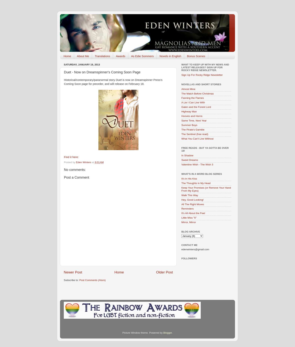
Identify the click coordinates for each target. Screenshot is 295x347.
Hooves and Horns (191, 116)
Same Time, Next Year (194, 120)
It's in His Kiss (189, 178)
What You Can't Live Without (197, 138)
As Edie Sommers (142, 56)
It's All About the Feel (193, 213)
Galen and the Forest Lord (196, 107)
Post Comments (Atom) (92, 280)
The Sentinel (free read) (194, 134)
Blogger (167, 332)
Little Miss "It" (189, 217)
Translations (102, 56)
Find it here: (71, 157)
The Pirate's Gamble (193, 129)
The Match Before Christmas (197, 93)
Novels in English (170, 56)
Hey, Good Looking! (192, 199)
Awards (120, 56)
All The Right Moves (192, 204)
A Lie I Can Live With (193, 102)
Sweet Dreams (189, 160)
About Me (83, 56)
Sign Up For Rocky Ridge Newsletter (202, 75)
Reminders (187, 208)
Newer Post (73, 272)
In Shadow (187, 155)
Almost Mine (188, 89)
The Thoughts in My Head (196, 183)
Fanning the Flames (192, 98)
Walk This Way (189, 195)
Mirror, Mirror (188, 222)
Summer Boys (189, 125)
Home (67, 56)
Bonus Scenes (196, 56)
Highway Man (189, 111)
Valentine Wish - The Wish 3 (197, 164)
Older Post (164, 272)
